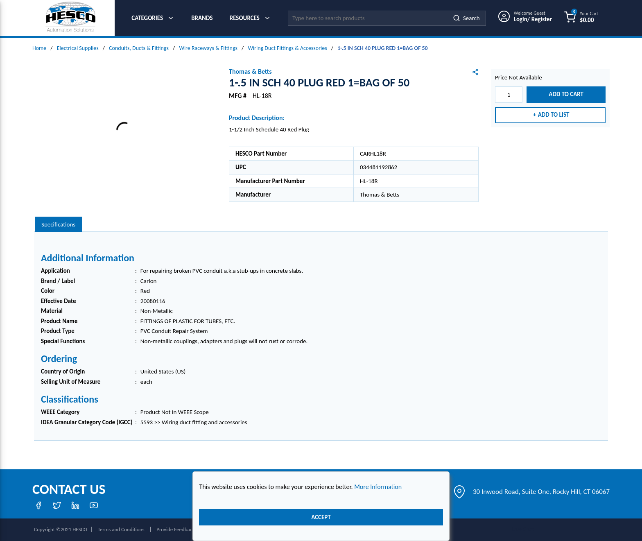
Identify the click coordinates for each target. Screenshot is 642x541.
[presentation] (58, 225)
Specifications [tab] (58, 224)
